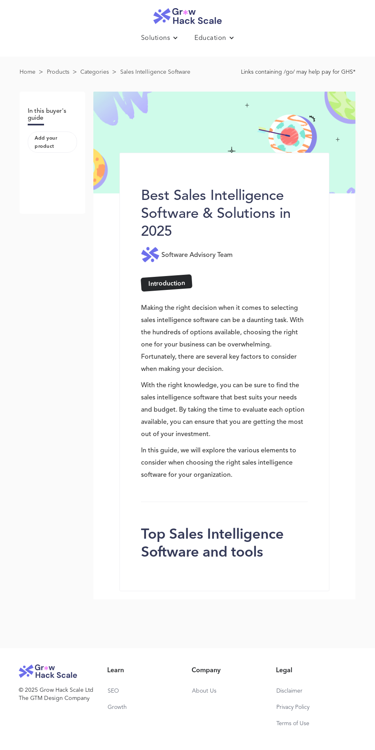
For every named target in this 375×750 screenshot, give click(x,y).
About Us (204, 691)
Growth (117, 707)
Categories (94, 72)
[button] (160, 38)
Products (58, 72)
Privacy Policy (292, 707)
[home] (187, 14)
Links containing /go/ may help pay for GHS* (298, 72)
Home (27, 72)
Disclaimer (289, 691)
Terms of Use (292, 723)
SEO (113, 691)
